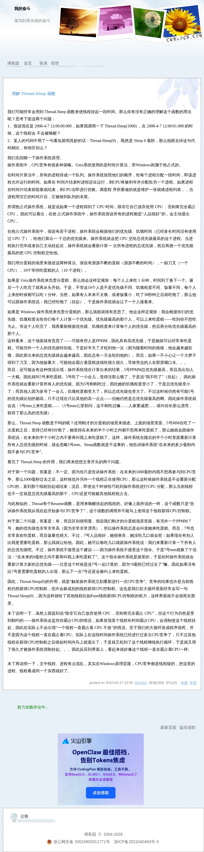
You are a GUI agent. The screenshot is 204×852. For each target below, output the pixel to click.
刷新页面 (168, 727)
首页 (28, 63)
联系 (44, 63)
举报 (193, 683)
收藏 (184, 683)
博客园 (13, 63)
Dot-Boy (141, 683)
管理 (55, 63)
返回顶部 (187, 727)
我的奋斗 (22, 9)
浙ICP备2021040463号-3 (136, 841)
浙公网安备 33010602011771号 (78, 841)
